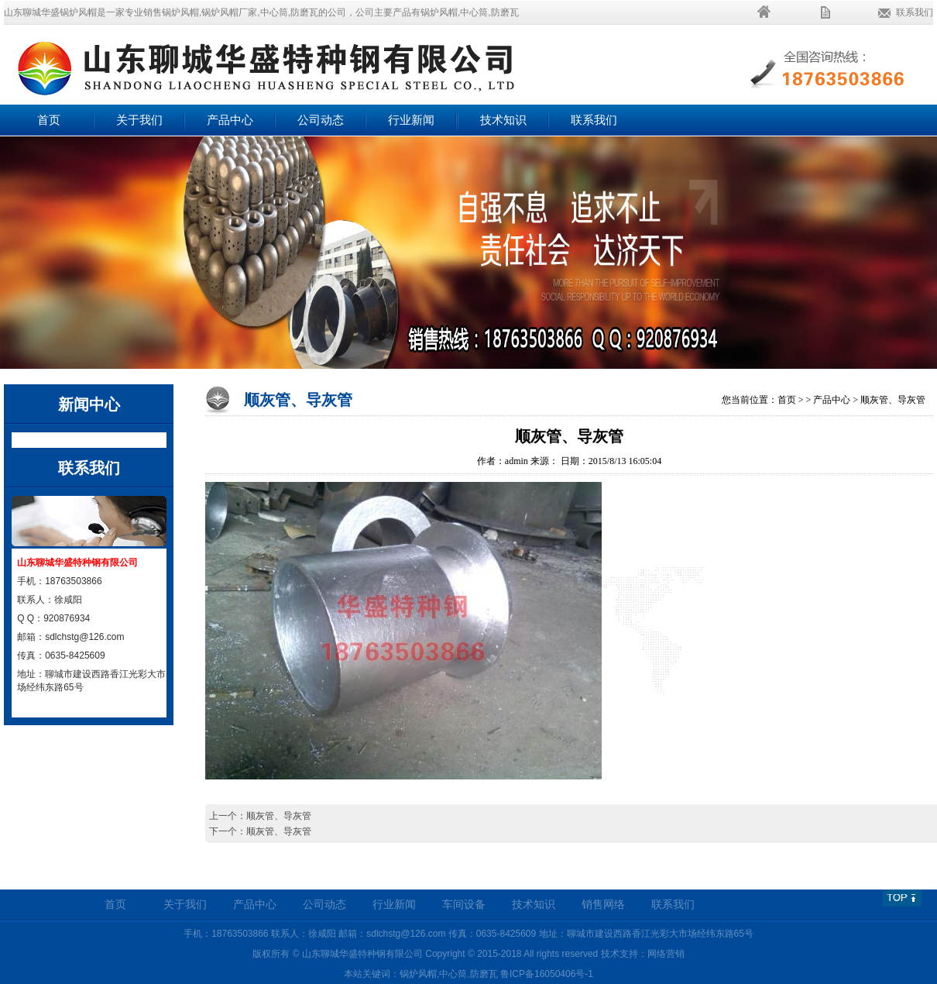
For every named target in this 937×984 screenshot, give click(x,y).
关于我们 (139, 120)
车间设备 (464, 904)
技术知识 (503, 120)
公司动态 (320, 120)
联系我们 (914, 12)
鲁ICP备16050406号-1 (546, 974)
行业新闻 (411, 120)
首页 (48, 120)
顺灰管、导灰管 (892, 399)
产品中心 (230, 120)
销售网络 (603, 904)
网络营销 (666, 953)
